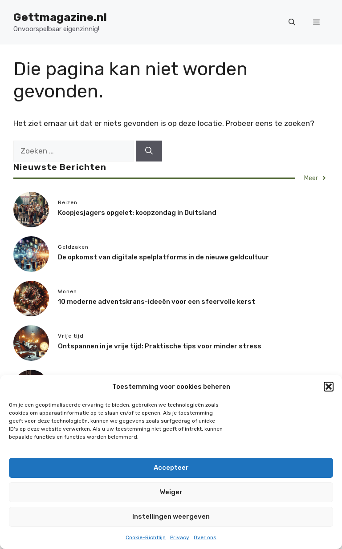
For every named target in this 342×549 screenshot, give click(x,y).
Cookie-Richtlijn (146, 537)
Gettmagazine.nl (60, 17)
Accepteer (171, 468)
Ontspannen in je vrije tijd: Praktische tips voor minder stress (159, 346)
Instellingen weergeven (171, 517)
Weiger (171, 492)
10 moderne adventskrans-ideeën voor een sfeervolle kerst (156, 302)
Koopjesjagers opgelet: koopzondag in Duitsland (137, 213)
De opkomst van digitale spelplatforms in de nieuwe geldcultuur (163, 257)
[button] (328, 386)
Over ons (205, 537)
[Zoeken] (149, 151)
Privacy (179, 537)
